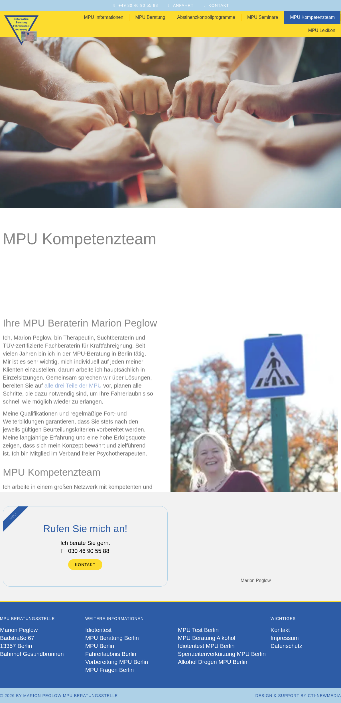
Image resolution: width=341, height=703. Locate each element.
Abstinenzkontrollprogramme (206, 17)
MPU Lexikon (321, 30)
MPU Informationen (103, 17)
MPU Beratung (150, 17)
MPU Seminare (262, 17)
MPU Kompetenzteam (312, 17)
